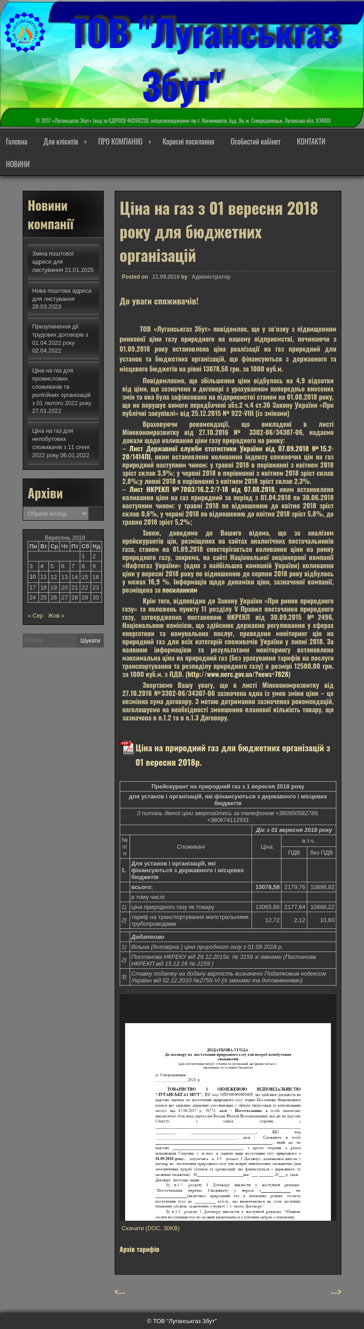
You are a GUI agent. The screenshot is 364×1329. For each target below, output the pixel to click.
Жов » (56, 615)
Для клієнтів (61, 141)
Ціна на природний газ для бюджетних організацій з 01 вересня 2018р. (233, 754)
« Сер (35, 615)
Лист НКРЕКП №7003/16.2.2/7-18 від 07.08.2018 (202, 489)
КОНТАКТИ (311, 141)
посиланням (179, 589)
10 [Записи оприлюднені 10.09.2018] (32, 576)
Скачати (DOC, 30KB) (151, 1228)
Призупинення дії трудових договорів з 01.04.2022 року (60, 334)
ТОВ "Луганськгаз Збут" (204, 58)
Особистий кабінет (256, 141)
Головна (16, 141)
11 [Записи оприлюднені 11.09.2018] (43, 576)
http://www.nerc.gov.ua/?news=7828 (238, 674)
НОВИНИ (17, 164)
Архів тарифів (140, 1249)
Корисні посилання (188, 141)
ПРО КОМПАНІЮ (120, 141)
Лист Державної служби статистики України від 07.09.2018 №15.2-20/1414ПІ (228, 452)
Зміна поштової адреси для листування (53, 261)
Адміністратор (211, 277)
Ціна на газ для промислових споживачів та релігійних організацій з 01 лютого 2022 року (61, 386)
